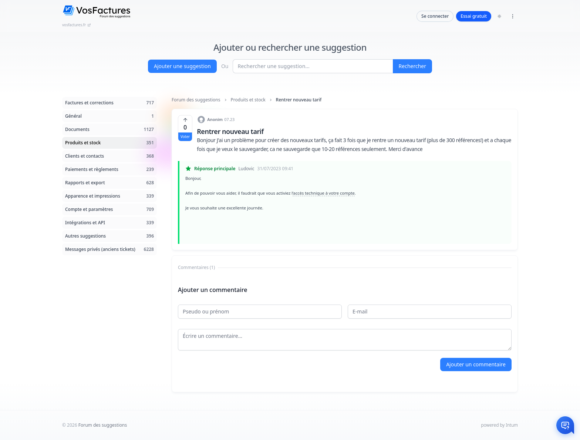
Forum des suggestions (196, 100)
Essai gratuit (474, 16)
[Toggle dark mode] (499, 16)
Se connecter (435, 16)
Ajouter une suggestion (182, 66)
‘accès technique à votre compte (324, 193)
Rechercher (412, 66)
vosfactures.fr (76, 24)
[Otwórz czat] (565, 425)
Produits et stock (248, 100)
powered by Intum (499, 425)
